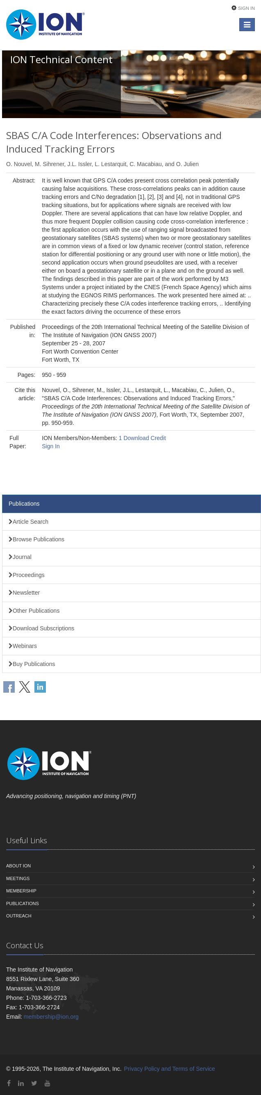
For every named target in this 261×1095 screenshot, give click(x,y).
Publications (24, 503)
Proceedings (27, 575)
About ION (18, 865)
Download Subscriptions (41, 628)
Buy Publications (32, 664)
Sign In (246, 8)
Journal (20, 557)
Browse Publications (36, 539)
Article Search (28, 521)
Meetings (18, 878)
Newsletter (24, 592)
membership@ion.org (51, 1016)
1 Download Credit (142, 438)
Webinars (23, 646)
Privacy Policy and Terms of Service (169, 1068)
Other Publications (34, 610)
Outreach (19, 915)
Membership (21, 890)
